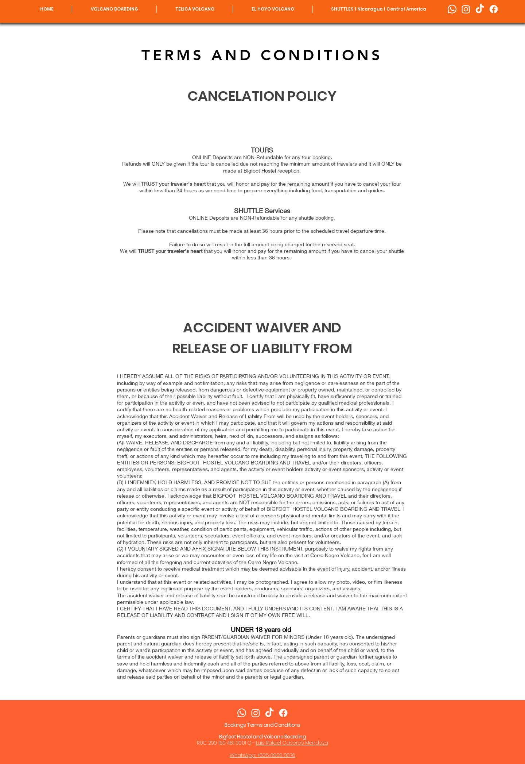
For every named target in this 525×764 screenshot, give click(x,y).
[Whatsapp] (452, 9)
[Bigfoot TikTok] (479, 9)
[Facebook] (493, 9)
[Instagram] (465, 9)
